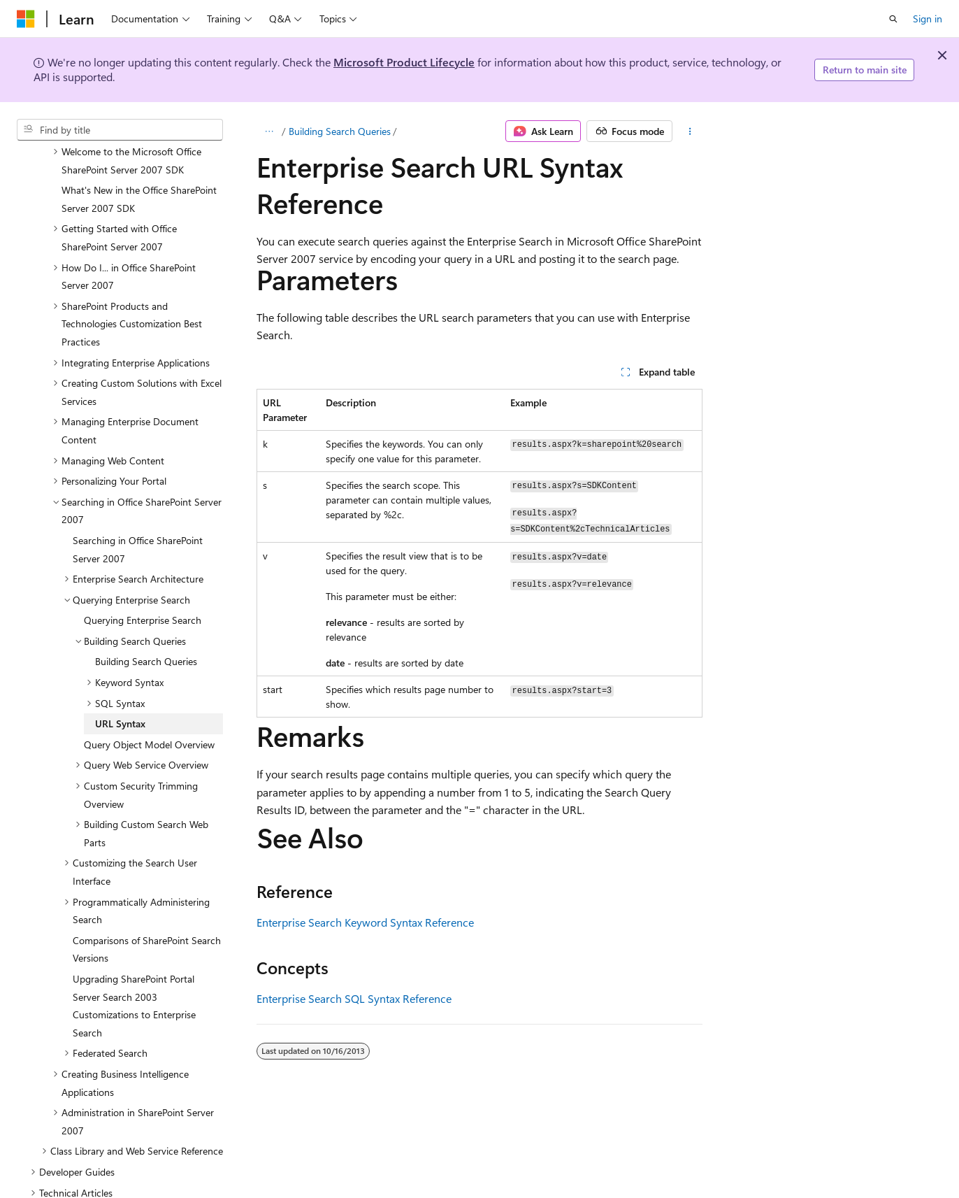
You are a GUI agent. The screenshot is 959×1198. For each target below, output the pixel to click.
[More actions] (690, 131)
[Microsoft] (26, 19)
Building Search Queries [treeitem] (146, 603)
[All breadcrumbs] (269, 131)
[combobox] (120, 130)
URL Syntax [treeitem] (120, 665)
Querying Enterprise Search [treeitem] (142, 562)
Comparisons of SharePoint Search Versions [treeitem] (147, 891)
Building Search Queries (340, 131)
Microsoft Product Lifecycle (404, 62)
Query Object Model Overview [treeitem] (149, 686)
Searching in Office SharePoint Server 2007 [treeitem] (138, 491)
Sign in (927, 18)
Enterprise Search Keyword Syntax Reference (365, 922)
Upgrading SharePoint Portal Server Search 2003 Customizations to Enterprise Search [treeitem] (134, 947)
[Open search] (893, 18)
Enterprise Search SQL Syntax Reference (354, 998)
